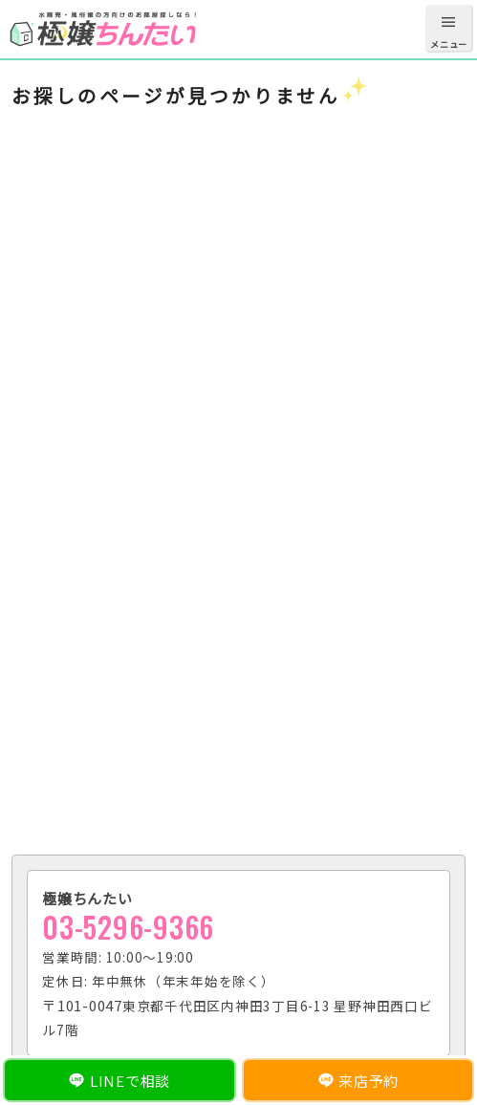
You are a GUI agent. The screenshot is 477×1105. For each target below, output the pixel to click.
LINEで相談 (130, 1081)
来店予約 (368, 1081)
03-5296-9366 (128, 926)
